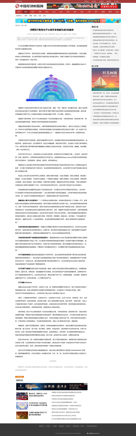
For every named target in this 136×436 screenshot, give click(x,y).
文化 (61, 12)
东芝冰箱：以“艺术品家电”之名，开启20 (104, 43)
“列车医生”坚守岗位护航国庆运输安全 (62, 399)
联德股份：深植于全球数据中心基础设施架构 (106, 123)
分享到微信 (19, 377)
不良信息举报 (75, 426)
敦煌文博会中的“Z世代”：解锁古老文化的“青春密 (66, 412)
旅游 (117, 12)
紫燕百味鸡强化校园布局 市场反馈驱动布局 (105, 106)
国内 (25, 12)
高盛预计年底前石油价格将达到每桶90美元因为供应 (67, 392)
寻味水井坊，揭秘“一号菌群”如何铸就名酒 (105, 96)
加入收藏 (116, 1)
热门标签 (68, 426)
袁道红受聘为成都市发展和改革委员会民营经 (106, 119)
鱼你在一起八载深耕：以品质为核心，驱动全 (106, 50)
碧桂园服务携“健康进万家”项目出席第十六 (105, 37)
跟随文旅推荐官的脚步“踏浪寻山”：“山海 (104, 33)
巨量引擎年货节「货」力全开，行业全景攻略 (106, 93)
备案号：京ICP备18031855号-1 (67, 430)
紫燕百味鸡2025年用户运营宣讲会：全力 (105, 99)
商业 (46, 12)
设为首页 (101, 1)
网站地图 (109, 1)
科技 (68, 12)
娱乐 (82, 12)
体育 (75, 12)
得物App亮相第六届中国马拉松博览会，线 (105, 40)
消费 (39, 12)
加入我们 (48, 426)
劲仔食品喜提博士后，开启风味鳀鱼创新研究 (106, 103)
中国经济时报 (18, 1)
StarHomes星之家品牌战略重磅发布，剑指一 (65, 402)
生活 (53, 12)
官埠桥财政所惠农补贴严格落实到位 (103, 30)
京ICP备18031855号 (92, 426)
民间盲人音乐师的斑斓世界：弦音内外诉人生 (65, 409)
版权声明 (41, 426)
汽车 (89, 12)
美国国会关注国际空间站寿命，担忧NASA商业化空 (66, 405)
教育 (110, 12)
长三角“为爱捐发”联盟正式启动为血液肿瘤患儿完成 (66, 419)
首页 (18, 12)
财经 (32, 12)
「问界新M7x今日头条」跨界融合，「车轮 (105, 53)
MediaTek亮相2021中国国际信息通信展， (64, 395)
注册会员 (86, 1)
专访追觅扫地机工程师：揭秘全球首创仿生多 (106, 60)
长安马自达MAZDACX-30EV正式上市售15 (64, 415)
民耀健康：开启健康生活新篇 (101, 56)
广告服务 (54, 426)
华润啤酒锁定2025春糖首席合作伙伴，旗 (105, 116)
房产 (96, 12)
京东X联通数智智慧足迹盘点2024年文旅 (104, 109)
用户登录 (94, 1)
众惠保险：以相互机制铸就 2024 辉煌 (104, 47)
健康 (103, 12)
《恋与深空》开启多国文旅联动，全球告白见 (106, 113)
